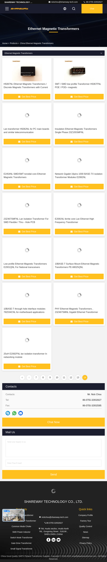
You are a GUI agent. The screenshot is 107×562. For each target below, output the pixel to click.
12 (71, 377)
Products (14, 43)
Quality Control (85, 526)
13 (78, 377)
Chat (92, 9)
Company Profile (85, 515)
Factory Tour (85, 521)
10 (57, 377)
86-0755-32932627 (93, 2)
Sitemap (85, 537)
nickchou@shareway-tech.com (63, 2)
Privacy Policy (86, 543)
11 (64, 377)
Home (4, 43)
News (85, 532)
